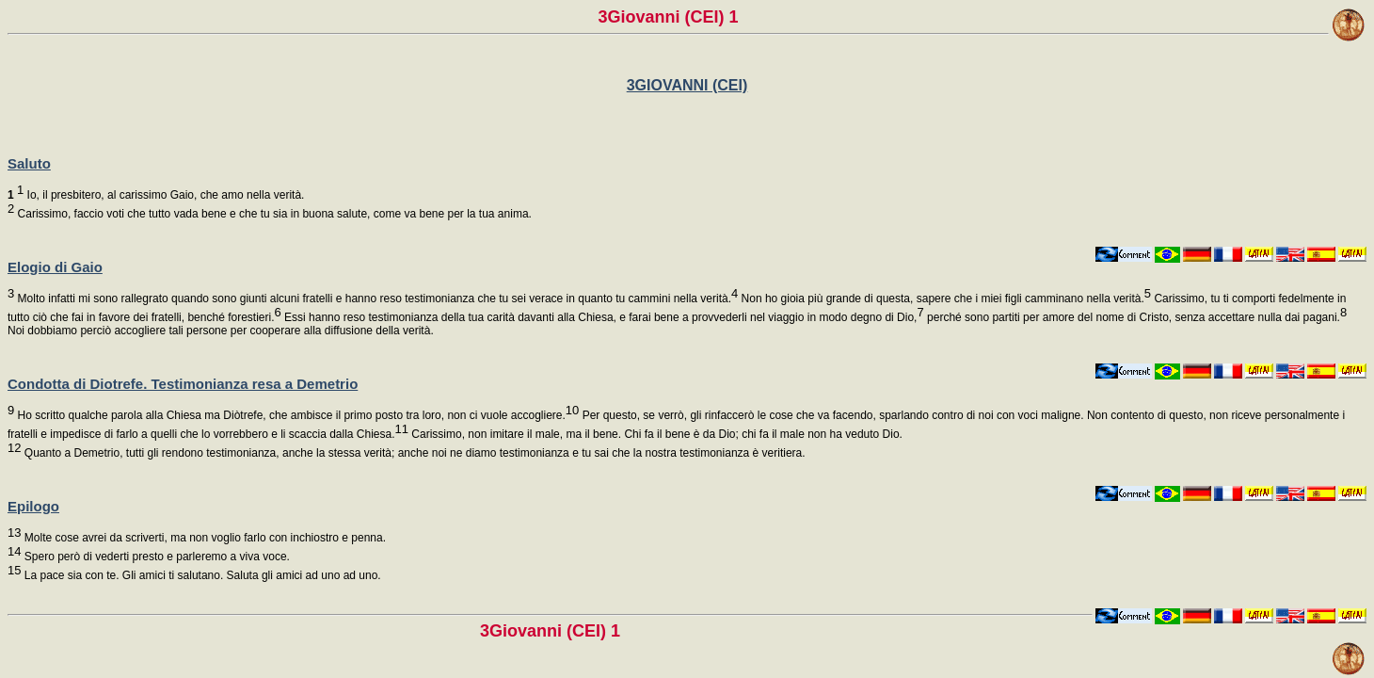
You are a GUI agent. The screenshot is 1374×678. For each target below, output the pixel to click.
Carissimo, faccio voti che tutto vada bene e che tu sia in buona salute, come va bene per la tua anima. (273, 213)
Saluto (29, 163)
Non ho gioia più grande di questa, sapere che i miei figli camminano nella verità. (944, 298)
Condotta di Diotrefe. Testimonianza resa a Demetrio (183, 384)
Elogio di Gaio (55, 267)
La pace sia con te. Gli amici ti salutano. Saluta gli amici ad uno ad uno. (200, 575)
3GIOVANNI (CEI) (687, 85)
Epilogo (33, 506)
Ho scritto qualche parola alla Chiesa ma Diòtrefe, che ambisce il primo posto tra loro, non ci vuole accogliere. (296, 415)
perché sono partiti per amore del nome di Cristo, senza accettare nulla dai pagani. (1135, 317)
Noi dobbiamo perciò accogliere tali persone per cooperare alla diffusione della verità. (221, 330)
